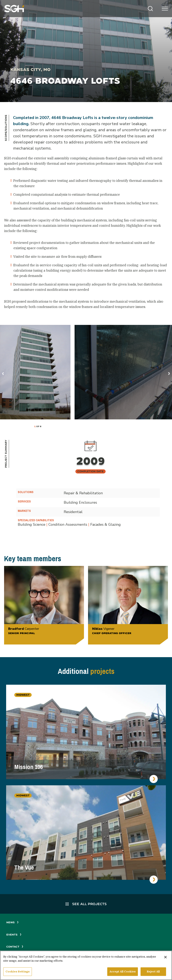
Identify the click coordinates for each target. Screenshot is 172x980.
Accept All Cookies (122, 971)
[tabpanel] (35, 372)
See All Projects (86, 904)
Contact (14, 946)
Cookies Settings (18, 971)
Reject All (153, 971)
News (12, 922)
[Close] (165, 957)
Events (13, 934)
